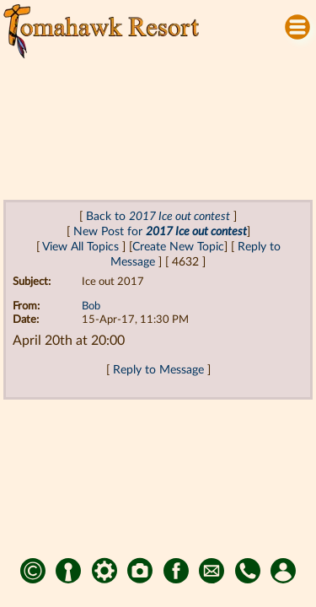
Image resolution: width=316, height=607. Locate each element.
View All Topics (80, 246)
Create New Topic (178, 246)
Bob (91, 306)
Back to (158, 216)
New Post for (160, 231)
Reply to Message (158, 369)
